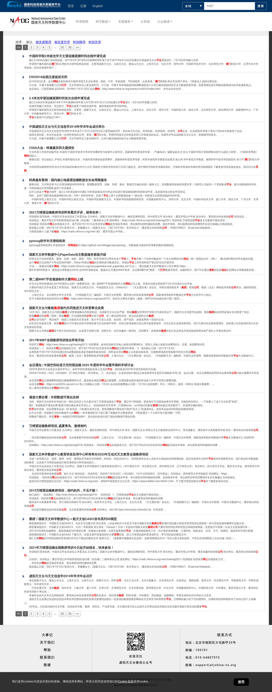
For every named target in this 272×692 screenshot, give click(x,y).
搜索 (260, 6)
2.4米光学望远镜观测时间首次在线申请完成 (59, 98)
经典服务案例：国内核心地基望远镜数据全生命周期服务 (68, 180)
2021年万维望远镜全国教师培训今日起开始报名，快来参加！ (71, 548)
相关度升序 (62, 42)
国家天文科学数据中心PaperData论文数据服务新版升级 (67, 254)
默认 (29, 42)
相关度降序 (43, 42)
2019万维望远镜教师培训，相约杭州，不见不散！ (63, 490)
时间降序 (79, 42)
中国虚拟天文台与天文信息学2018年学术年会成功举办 (67, 127)
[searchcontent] (229, 6)
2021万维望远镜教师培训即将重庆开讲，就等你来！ (65, 212)
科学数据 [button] (102, 21)
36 (70, 47)
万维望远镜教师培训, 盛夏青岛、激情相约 (58, 426)
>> (77, 47)
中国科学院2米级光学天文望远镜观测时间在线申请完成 (67, 56)
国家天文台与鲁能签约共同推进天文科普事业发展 (66, 308)
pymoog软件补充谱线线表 (47, 241)
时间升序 (95, 42)
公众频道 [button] (163, 21)
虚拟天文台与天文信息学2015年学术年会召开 (60, 576)
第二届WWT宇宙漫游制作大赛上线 (56, 279)
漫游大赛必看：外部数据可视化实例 (54, 397)
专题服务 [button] (124, 21)
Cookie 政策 (125, 681)
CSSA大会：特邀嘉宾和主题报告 (51, 148)
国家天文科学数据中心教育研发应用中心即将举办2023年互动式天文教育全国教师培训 (88, 454)
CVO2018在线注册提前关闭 (48, 77)
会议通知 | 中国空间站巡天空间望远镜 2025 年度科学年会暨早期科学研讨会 (81, 365)
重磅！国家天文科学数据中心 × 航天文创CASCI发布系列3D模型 (73, 519)
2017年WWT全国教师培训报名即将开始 (56, 340)
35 (62, 47)
